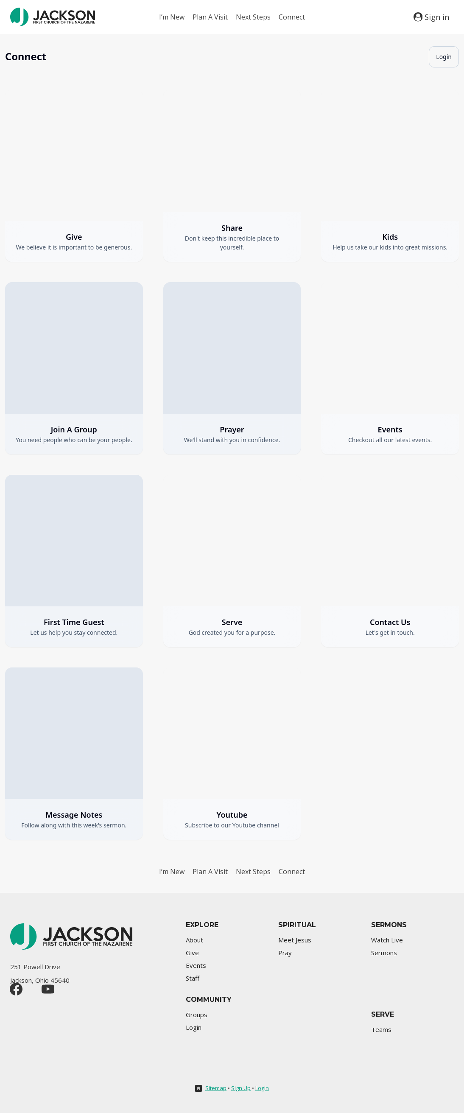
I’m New (171, 17)
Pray (285, 952)
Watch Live (387, 940)
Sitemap (215, 1088)
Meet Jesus (294, 940)
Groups (196, 1014)
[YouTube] (48, 989)
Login (444, 57)
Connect (292, 17)
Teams (381, 1029)
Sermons (384, 952)
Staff (192, 978)
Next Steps (253, 17)
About (194, 940)
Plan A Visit (210, 17)
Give (192, 952)
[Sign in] (431, 17)
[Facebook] (16, 989)
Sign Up (241, 1088)
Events (196, 965)
